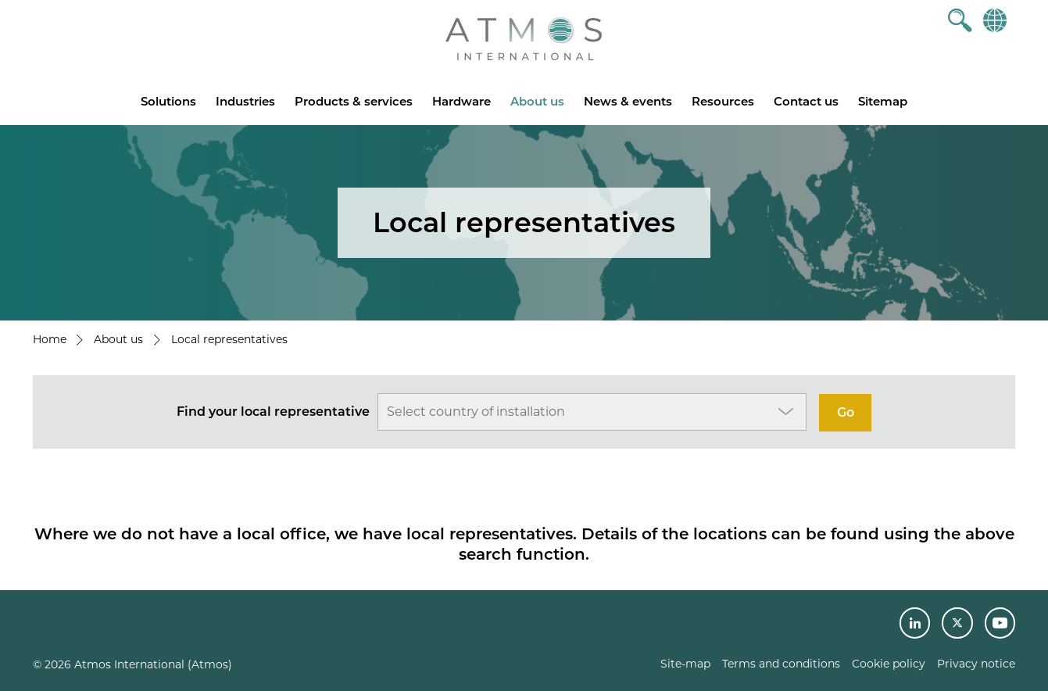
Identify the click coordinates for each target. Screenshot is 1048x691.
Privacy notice (976, 664)
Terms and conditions (781, 664)
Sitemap (882, 101)
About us (537, 101)
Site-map (685, 664)
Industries (245, 101)
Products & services (354, 101)
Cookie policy (888, 664)
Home (49, 339)
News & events (628, 101)
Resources (723, 101)
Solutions (168, 101)
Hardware (461, 101)
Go (845, 412)
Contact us (806, 101)
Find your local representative (273, 411)
